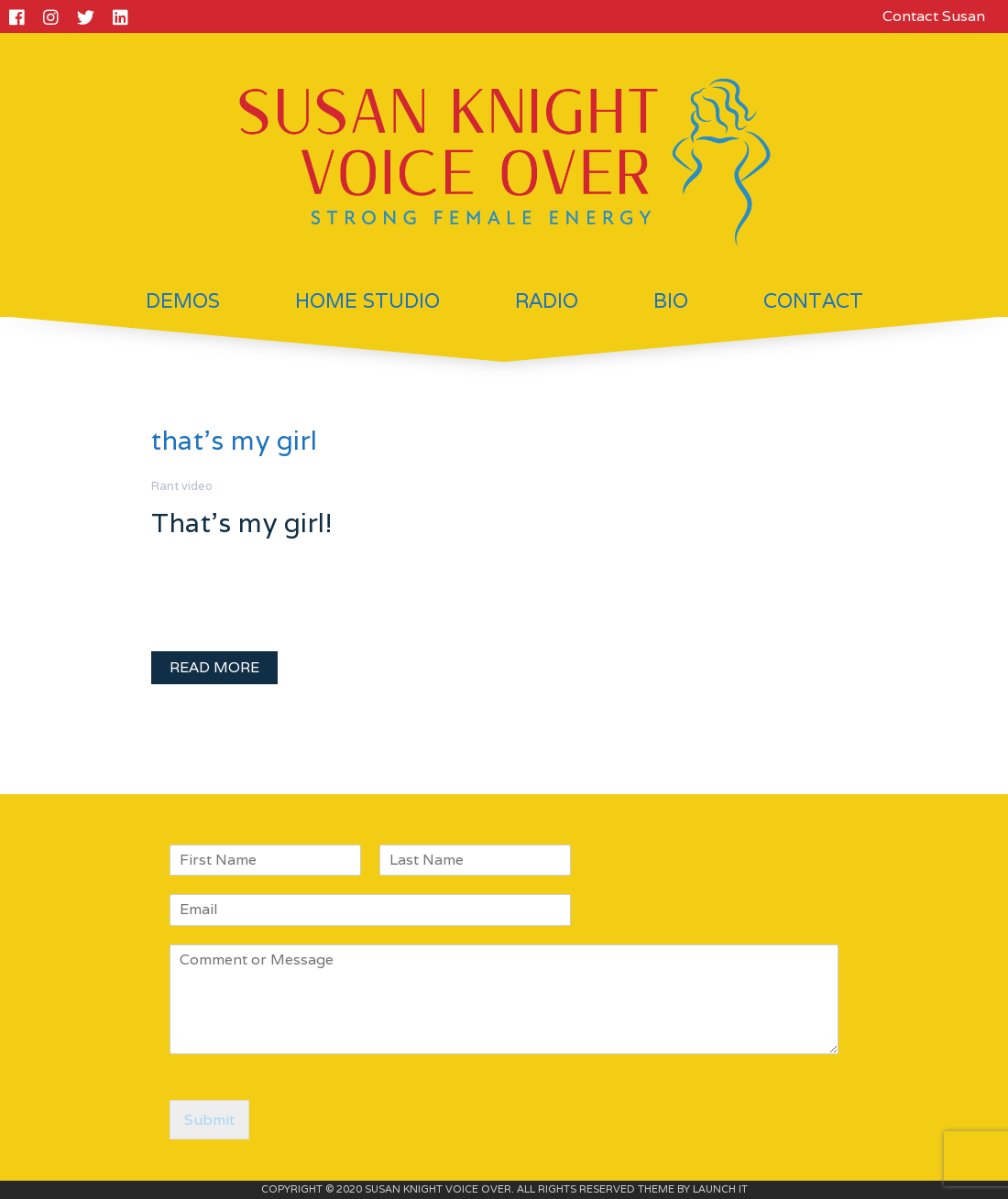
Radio (546, 300)
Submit (209, 1119)
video (197, 486)
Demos (183, 300)
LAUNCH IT (720, 1189)
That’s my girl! (242, 523)
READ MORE (214, 667)
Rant (165, 486)
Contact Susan (933, 16)
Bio (670, 300)
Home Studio (367, 300)
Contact (813, 300)
